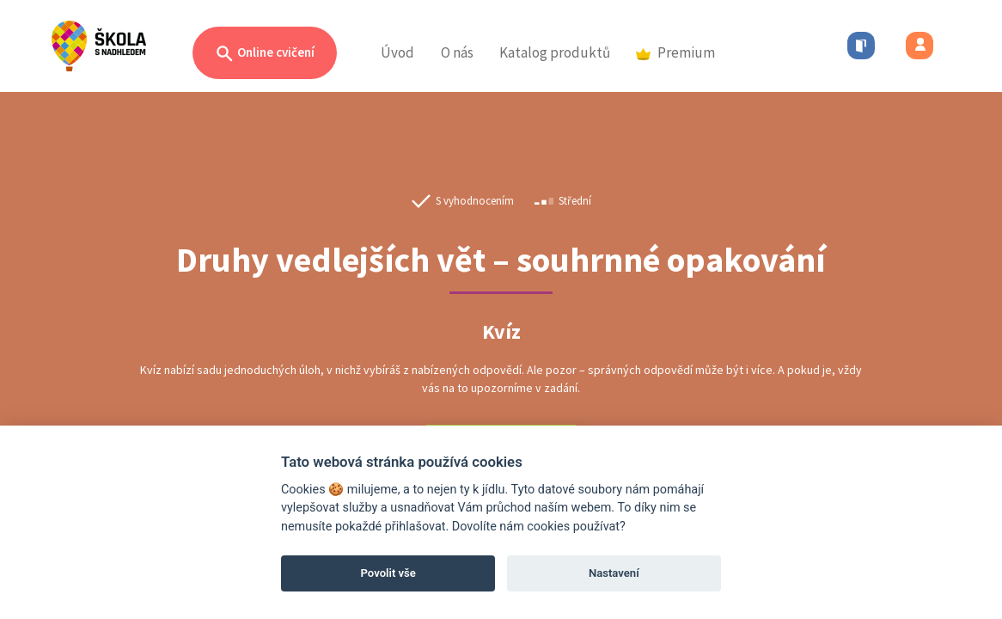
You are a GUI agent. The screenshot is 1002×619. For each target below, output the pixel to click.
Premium (675, 52)
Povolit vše (388, 573)
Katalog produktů (554, 52)
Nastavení (614, 573)
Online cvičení (265, 54)
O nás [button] (457, 52)
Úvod (397, 52)
